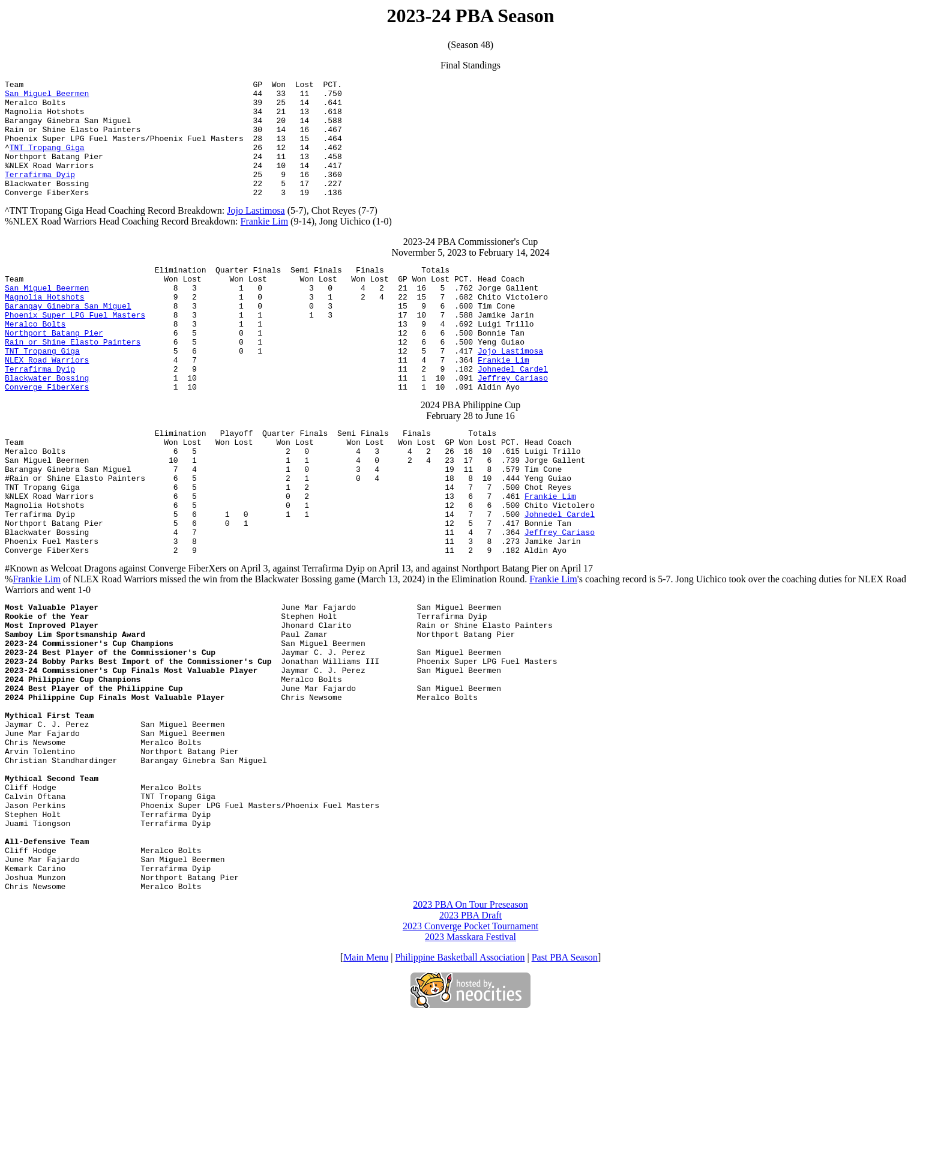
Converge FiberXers (47, 435)
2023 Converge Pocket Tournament (470, 1057)
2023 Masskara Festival (470, 1068)
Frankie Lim (265, 245)
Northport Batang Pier (54, 370)
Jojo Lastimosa (255, 234)
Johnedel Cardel (513, 413)
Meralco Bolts (35, 359)
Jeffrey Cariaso (513, 424)
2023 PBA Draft (470, 1047)
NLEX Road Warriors (47, 402)
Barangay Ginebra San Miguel (68, 338)
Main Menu (365, 1089)
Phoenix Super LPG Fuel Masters (75, 348)
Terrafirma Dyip (40, 193)
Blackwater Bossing (47, 424)
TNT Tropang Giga (47, 161)
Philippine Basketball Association (460, 1089)
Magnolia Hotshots (45, 327)
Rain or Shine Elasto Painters (72, 381)
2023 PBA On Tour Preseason (470, 1036)
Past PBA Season (565, 1089)
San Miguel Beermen (47, 96)
